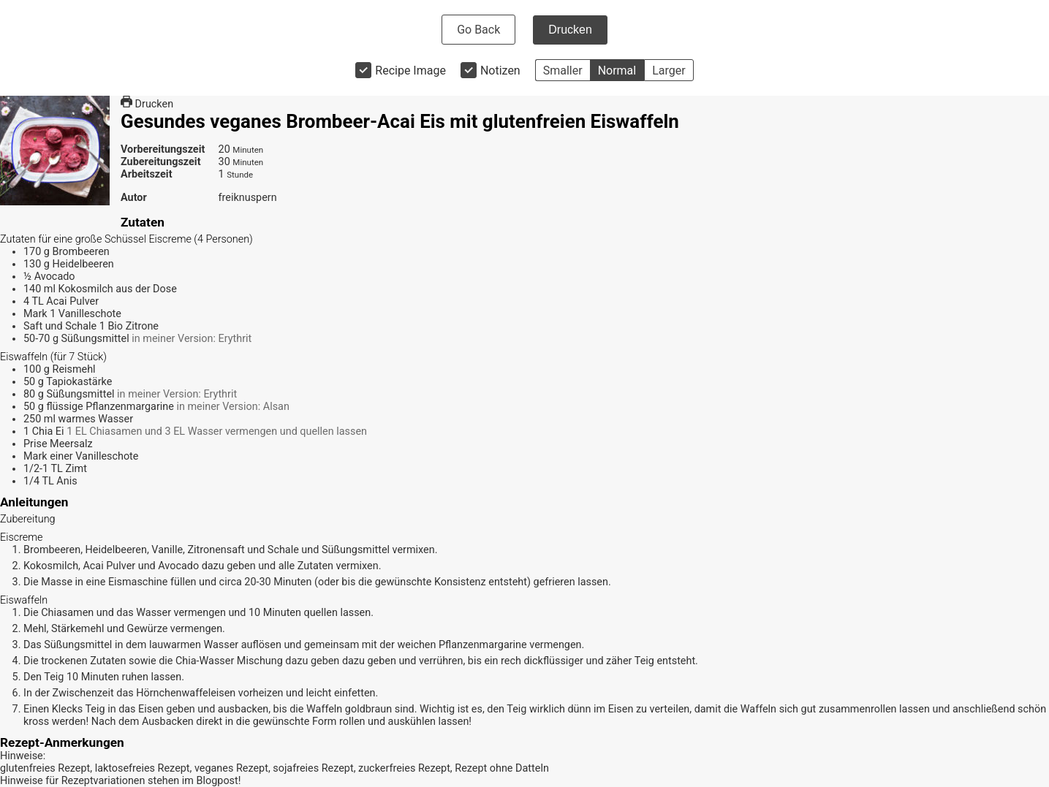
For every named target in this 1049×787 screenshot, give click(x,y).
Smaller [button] (563, 70)
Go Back (478, 30)
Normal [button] (617, 70)
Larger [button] (668, 70)
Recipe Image (410, 70)
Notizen (500, 70)
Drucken (570, 29)
